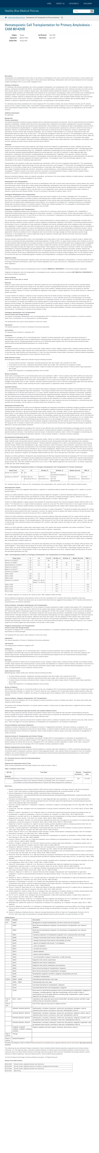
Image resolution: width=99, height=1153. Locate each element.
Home (49, 4)
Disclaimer (88, 4)
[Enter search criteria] (81, 11)
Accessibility (74, 4)
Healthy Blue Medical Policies (16, 17)
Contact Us (60, 4)
